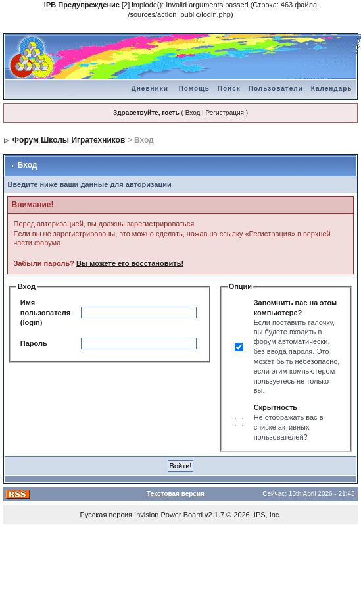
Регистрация (224, 112)
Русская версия (106, 514)
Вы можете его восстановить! (129, 263)
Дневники (150, 88)
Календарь (331, 88)
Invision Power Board (168, 514)
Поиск (229, 88)
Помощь (194, 88)
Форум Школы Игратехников (69, 140)
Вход (193, 112)
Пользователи (276, 88)
